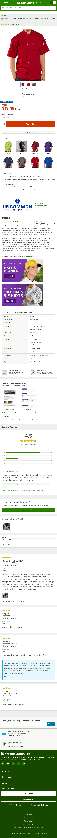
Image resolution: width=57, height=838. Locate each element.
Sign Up (51, 724)
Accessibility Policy (28, 824)
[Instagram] (2, 763)
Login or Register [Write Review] (28, 510)
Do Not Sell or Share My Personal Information (28, 827)
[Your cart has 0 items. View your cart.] (53, 2)
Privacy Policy (28, 818)
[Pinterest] (24, 763)
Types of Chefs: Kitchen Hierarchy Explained (27, 420)
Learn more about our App (16, 746)
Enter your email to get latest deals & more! (21, 721)
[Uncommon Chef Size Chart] (28, 399)
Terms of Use (28, 821)
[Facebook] (13, 763)
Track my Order (28, 799)
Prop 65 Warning (28, 257)
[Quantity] (4, 124)
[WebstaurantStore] (28, 753)
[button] (22, 84)
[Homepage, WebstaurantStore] (28, 3)
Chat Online (15, 805)
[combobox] (28, 8)
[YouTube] (8, 763)
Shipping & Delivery (38, 805)
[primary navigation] (5, 2)
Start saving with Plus (15, 735)
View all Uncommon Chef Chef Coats (42, 205)
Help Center (29, 793)
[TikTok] (18, 763)
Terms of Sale (28, 814)
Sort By (4, 537)
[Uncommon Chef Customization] (9, 399)
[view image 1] (6, 526)
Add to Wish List (28, 132)
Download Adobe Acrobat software (44, 412)
